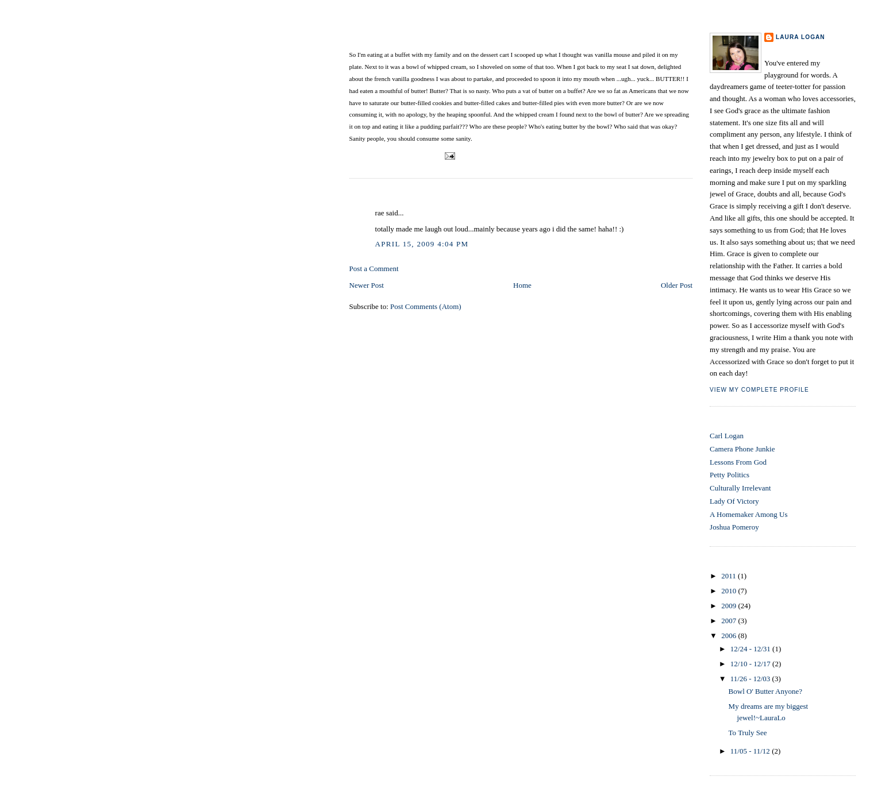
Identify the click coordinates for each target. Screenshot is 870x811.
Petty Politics (729, 474)
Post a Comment (374, 268)
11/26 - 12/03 (751, 678)
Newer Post (366, 285)
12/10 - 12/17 (751, 663)
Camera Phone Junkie (742, 449)
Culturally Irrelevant (740, 488)
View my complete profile (759, 390)
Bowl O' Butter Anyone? (401, 39)
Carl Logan (727, 435)
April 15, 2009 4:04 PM (422, 244)
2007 (729, 620)
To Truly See (748, 732)
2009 (729, 605)
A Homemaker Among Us (748, 514)
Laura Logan (800, 37)
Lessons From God (738, 462)
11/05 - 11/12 (751, 751)
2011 (729, 575)
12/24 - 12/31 (751, 648)
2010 (729, 590)
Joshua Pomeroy (734, 527)
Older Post (676, 285)
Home (522, 285)
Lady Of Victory (734, 501)
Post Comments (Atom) (425, 306)
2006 (729, 635)
